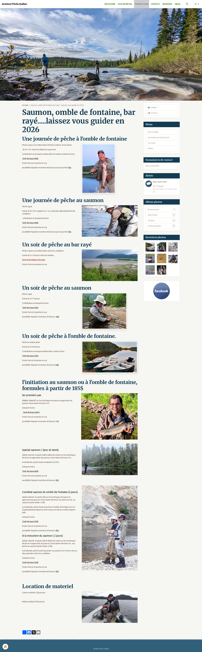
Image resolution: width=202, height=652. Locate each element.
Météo (150, 149)
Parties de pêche (161, 226)
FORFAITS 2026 (141, 4)
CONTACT (155, 4)
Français (153, 113)
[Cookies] (5, 647)
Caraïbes (161, 221)
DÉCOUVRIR (110, 4)
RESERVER (167, 4)
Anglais (152, 107)
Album (177, 4)
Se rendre (152, 143)
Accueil (25, 105)
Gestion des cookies (101, 649)
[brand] (14, 4)
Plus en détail (153, 132)
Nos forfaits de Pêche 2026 (158, 138)
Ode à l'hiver (161, 215)
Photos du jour (161, 210)
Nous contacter (152, 166)
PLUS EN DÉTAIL (125, 4)
